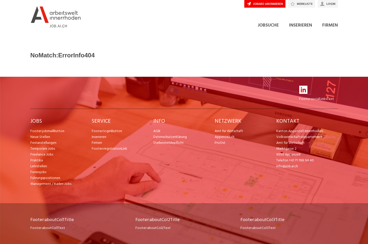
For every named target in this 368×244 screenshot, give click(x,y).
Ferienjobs (38, 172)
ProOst (220, 143)
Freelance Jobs (41, 154)
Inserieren (99, 137)
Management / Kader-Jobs (50, 184)
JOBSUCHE (268, 25)
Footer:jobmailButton (47, 131)
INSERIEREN (300, 25)
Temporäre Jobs (42, 148)
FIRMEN (330, 25)
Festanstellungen (43, 143)
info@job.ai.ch (287, 166)
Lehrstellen (38, 166)
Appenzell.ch (224, 137)
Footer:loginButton (107, 131)
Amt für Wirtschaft (229, 131)
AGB (156, 131)
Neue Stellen (40, 137)
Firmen (97, 143)
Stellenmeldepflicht (168, 143)
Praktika (36, 160)
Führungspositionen (45, 178)
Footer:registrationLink (109, 148)
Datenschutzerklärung (170, 137)
